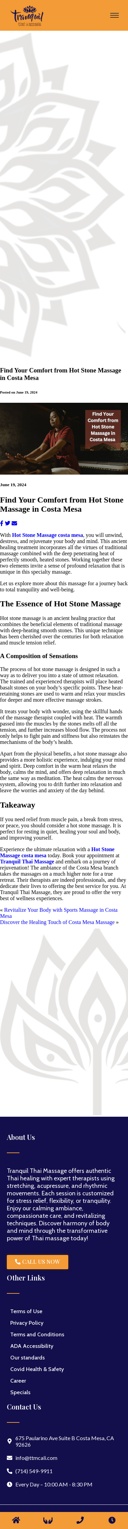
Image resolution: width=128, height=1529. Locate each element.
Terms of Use (26, 1311)
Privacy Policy (26, 1323)
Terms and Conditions (37, 1334)
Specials (20, 1392)
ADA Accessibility (31, 1346)
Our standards (27, 1357)
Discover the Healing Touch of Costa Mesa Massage (57, 922)
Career (18, 1380)
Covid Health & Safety (37, 1369)
